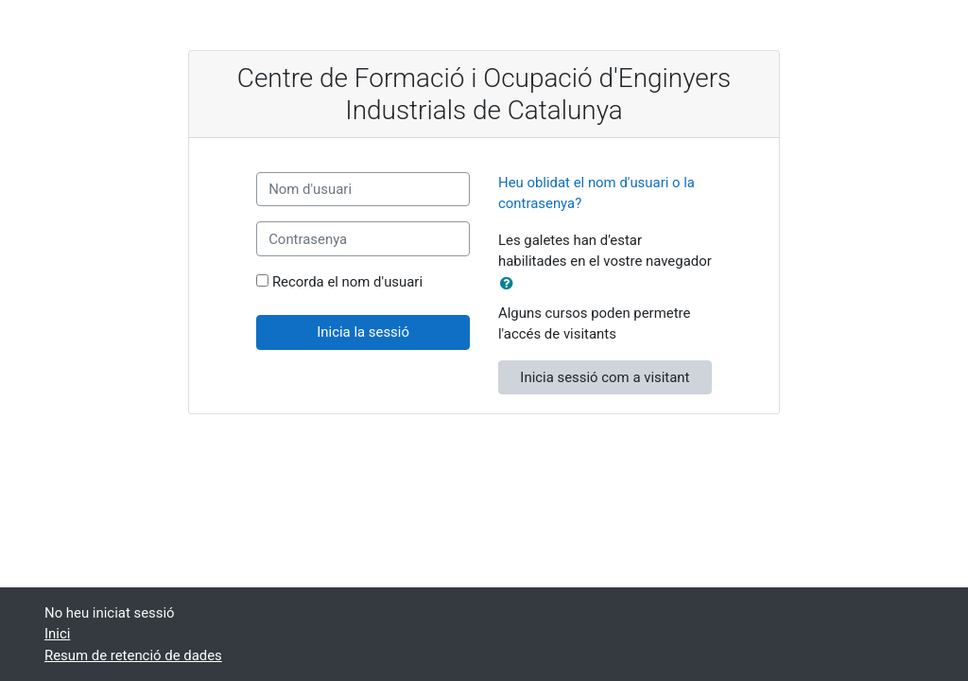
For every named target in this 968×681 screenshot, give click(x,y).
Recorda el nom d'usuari (347, 281)
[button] (510, 283)
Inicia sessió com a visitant (604, 377)
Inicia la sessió (363, 331)
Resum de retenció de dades (133, 655)
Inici (57, 633)
